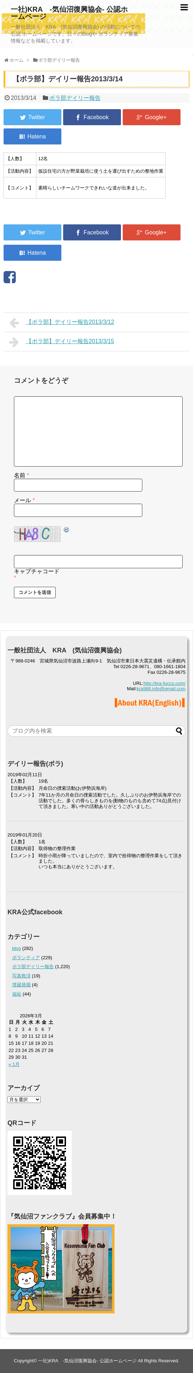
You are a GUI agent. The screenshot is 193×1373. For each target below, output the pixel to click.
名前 (21, 475)
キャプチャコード (37, 571)
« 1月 (14, 1064)
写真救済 (21, 975)
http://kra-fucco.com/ (164, 683)
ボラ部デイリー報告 (75, 98)
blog (16, 948)
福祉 (16, 994)
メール (24, 500)
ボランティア (26, 957)
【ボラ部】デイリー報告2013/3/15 (61, 342)
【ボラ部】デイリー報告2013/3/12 (61, 323)
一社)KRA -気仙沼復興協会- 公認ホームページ (69, 13)
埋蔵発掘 (21, 984)
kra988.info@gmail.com (161, 688)
